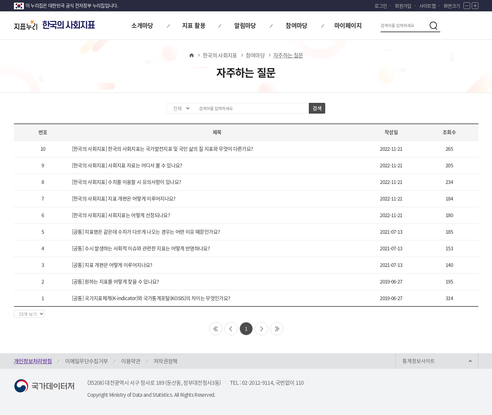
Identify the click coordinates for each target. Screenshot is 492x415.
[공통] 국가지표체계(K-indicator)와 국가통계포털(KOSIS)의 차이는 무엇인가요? (151, 298)
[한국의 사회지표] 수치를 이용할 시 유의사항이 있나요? (126, 182)
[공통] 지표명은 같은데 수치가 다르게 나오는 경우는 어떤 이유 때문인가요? (146, 231)
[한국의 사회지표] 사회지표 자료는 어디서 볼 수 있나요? (127, 165)
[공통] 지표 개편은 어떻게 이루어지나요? (112, 265)
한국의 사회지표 (220, 55)
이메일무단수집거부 (86, 361)
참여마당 (255, 55)
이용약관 (130, 361)
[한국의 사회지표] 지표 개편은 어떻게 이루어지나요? (124, 198)
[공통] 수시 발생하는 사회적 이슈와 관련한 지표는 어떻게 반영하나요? (141, 248)
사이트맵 (427, 5)
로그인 (381, 5)
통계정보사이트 (418, 361)
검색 (317, 108)
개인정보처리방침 (33, 361)
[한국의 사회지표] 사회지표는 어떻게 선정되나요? (121, 215)
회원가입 (403, 5)
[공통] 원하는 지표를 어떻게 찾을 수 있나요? (115, 281)
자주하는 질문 (288, 55)
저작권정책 (165, 361)
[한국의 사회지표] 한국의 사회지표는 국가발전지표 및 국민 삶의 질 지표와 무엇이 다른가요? (162, 148)
